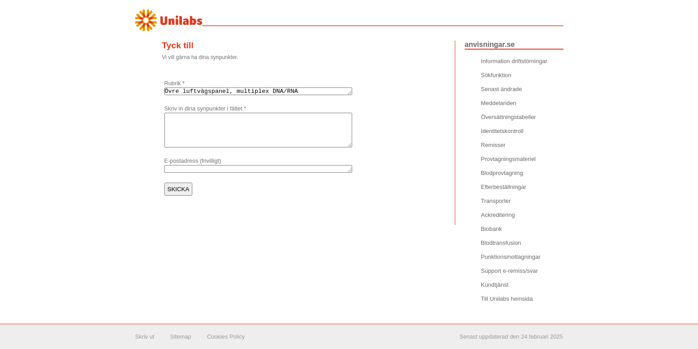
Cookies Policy (226, 336)
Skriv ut (144, 336)
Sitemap (180, 336)
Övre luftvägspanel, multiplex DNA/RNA (269, 91)
